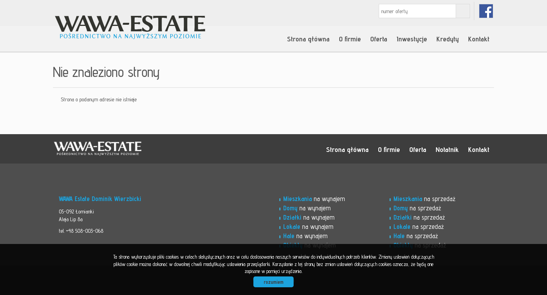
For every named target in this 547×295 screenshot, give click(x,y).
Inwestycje (412, 38)
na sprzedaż (424, 199)
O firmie (350, 38)
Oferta (378, 38)
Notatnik (447, 149)
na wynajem (314, 199)
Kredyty (447, 38)
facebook (486, 11)
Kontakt (478, 38)
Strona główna (308, 38)
